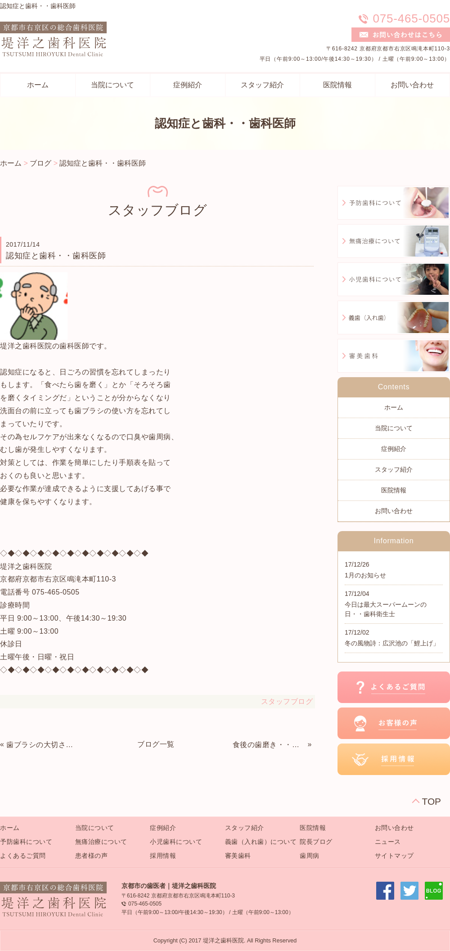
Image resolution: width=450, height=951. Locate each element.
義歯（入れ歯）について (261, 841)
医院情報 (337, 85)
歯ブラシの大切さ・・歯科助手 (42, 744)
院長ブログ (316, 841)
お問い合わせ (412, 85)
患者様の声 (91, 855)
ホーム (38, 85)
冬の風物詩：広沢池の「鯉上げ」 (392, 643)
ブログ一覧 (156, 744)
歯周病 (310, 855)
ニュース (388, 841)
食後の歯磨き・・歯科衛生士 (269, 744)
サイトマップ (394, 855)
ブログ (40, 163)
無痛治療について (101, 841)
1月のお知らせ (365, 575)
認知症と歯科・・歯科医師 (102, 163)
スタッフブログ (287, 701)
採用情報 (163, 855)
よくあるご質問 (23, 855)
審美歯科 (238, 855)
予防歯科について (26, 841)
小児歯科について (176, 841)
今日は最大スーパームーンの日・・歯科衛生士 (386, 609)
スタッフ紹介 (262, 85)
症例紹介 (187, 85)
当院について (112, 85)
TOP (431, 801)
